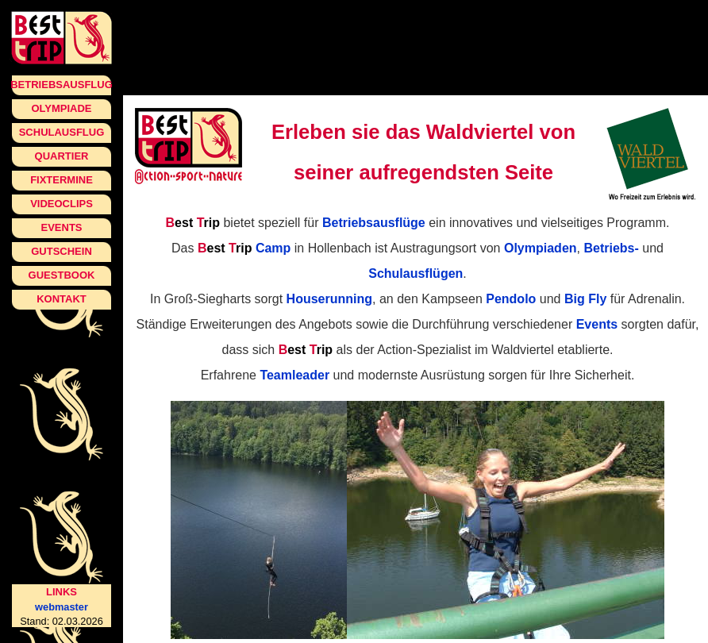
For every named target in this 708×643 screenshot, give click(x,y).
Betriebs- (610, 248)
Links (61, 592)
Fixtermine (61, 180)
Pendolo (511, 299)
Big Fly (585, 299)
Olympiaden (540, 248)
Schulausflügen (415, 273)
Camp (244, 248)
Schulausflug (62, 132)
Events (61, 227)
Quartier (62, 156)
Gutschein (61, 251)
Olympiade (61, 108)
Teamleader (294, 375)
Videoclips (61, 204)
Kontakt (62, 299)
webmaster (61, 607)
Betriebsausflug (61, 84)
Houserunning (329, 299)
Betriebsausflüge (373, 222)
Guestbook (62, 275)
